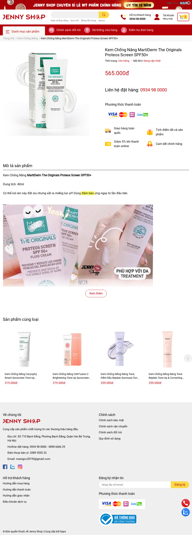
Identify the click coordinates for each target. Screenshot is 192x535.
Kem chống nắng (59, 20)
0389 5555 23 (38, 452)
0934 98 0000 (137, 18)
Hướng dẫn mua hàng (16, 483)
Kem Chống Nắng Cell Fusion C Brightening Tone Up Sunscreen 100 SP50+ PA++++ (71, 378)
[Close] (188, 3)
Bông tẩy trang (88, 20)
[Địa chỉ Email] (144, 484)
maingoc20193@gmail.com (33, 459)
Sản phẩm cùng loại (20, 319)
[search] (104, 14)
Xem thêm (96, 293)
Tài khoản (168, 15)
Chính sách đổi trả (68, 30)
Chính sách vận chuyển (113, 426)
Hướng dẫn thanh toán (17, 489)
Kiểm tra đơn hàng (141, 30)
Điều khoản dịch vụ (14, 501)
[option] (24, 358)
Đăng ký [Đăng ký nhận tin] (180, 484)
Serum (101, 20)
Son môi (74, 20)
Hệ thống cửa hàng (104, 30)
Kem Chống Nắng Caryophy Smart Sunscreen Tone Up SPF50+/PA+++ (21, 378)
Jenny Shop (36, 531)
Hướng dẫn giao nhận (16, 495)
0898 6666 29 (57, 446)
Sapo (63, 531)
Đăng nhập (168, 19)
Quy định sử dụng (109, 438)
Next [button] (188, 358)
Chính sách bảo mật (111, 420)
